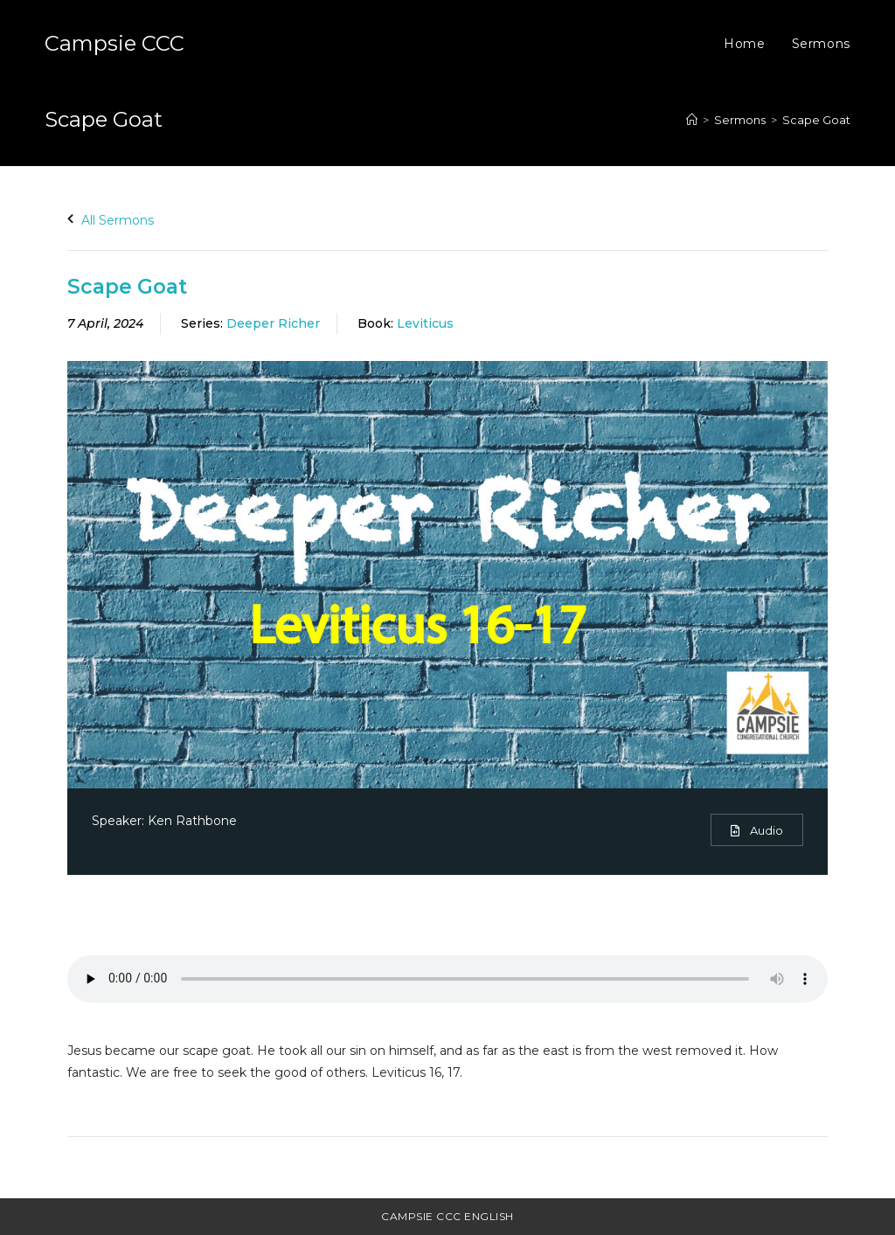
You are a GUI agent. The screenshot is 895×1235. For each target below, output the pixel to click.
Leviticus (425, 323)
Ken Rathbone (192, 821)
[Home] (691, 120)
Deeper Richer (273, 323)
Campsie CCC (114, 43)
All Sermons (110, 220)
